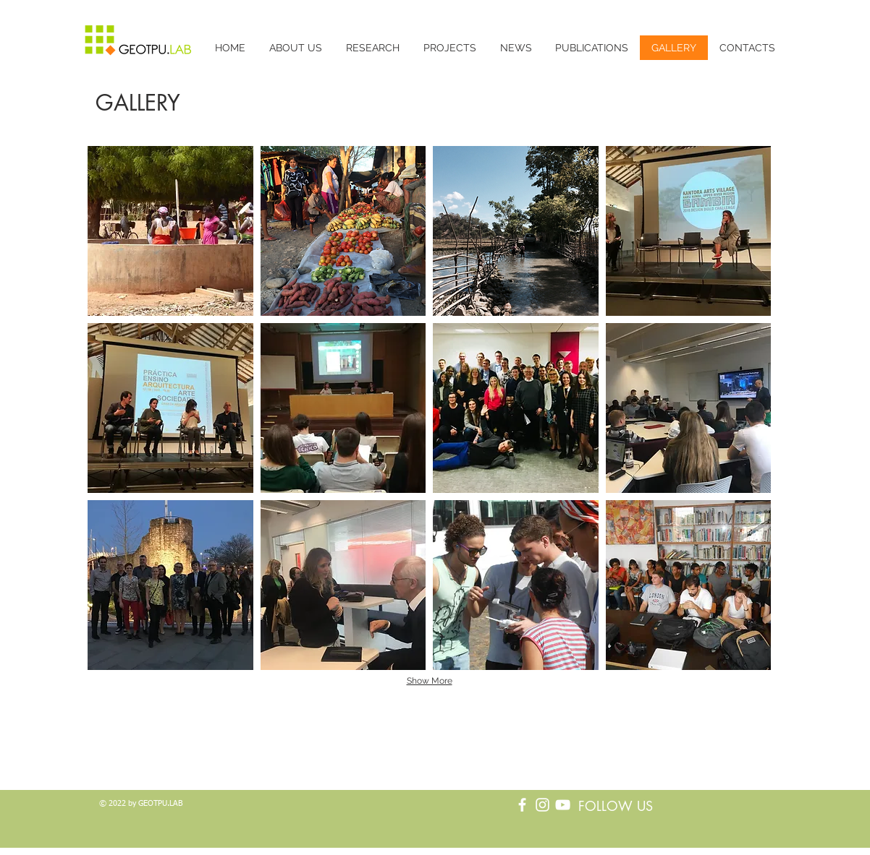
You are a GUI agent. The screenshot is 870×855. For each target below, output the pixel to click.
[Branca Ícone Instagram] (542, 805)
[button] (170, 231)
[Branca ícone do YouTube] (563, 805)
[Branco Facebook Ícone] (522, 805)
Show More (429, 681)
